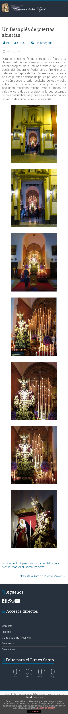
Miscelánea (8, 649)
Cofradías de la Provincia (16, 637)
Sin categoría (44, 43)
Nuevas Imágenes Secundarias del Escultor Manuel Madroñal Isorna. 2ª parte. (31, 565)
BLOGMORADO (15, 43)
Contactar (7, 626)
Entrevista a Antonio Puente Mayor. (42, 576)
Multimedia (8, 643)
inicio (5, 620)
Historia (6, 631)
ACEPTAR (34, 712)
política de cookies (46, 708)
